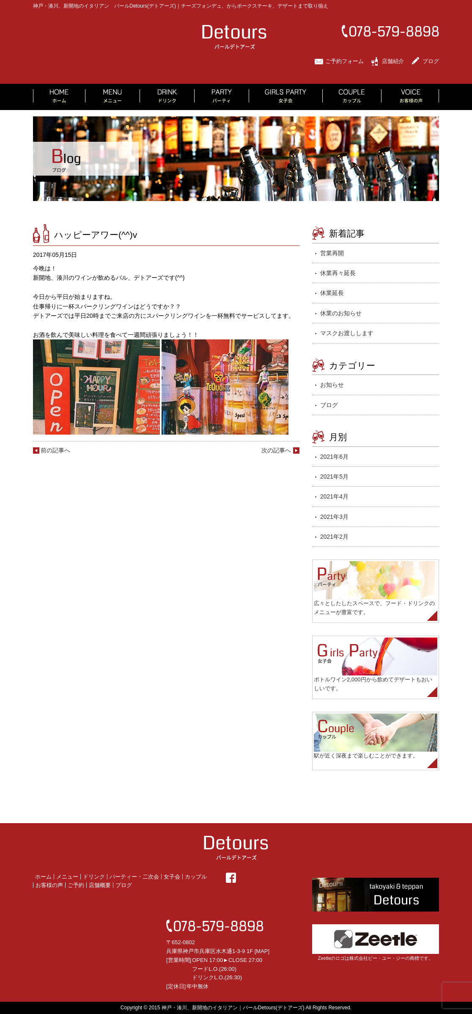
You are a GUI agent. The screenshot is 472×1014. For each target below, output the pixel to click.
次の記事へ (276, 450)
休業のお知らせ (341, 313)
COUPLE (352, 97)
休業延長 (332, 292)
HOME (59, 97)
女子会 (172, 876)
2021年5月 (334, 476)
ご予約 (76, 885)
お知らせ (332, 384)
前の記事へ (55, 450)
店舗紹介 (393, 61)
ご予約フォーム (344, 61)
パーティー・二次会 (134, 876)
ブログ (431, 61)
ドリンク (94, 876)
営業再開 (332, 253)
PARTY (222, 97)
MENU (112, 97)
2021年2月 (334, 536)
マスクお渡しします (346, 333)
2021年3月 (334, 516)
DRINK (167, 97)
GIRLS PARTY (286, 97)
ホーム (43, 876)
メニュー (67, 876)
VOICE (410, 97)
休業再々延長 (338, 273)
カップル (196, 876)
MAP (262, 951)
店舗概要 (100, 885)
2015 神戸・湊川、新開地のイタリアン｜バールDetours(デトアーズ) (227, 1008)
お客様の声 (49, 885)
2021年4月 (334, 496)
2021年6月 (334, 456)
